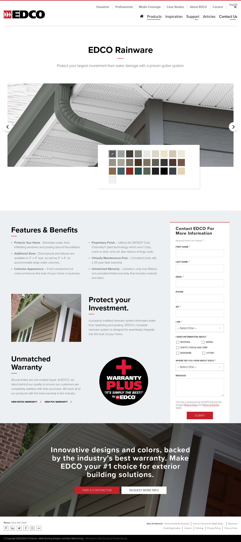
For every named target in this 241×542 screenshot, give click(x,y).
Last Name (183, 262)
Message (181, 375)
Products (154, 16)
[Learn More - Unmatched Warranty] (26, 402)
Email (180, 277)
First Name (183, 247)
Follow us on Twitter (19, 528)
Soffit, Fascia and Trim (193, 347)
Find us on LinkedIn (12, 528)
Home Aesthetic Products (177, 523)
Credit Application (172, 528)
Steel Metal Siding (74, 538)
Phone (179, 291)
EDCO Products (29, 538)
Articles (209, 16)
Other (210, 353)
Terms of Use (230, 528)
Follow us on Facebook (25, 528)
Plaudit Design (120, 538)
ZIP (178, 307)
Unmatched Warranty (31, 363)
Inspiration (174, 16)
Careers (188, 528)
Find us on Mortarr (38, 528)
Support (192, 16)
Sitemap (200, 528)
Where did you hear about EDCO (196, 360)
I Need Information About (191, 336)
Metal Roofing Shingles (50, 538)
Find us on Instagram (32, 528)
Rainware (185, 353)
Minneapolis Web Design (97, 538)
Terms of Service (211, 405)
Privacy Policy (191, 405)
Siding (209, 342)
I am (179, 322)
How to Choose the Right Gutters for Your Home (216, 523)
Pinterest (6, 528)
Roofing (185, 342)
